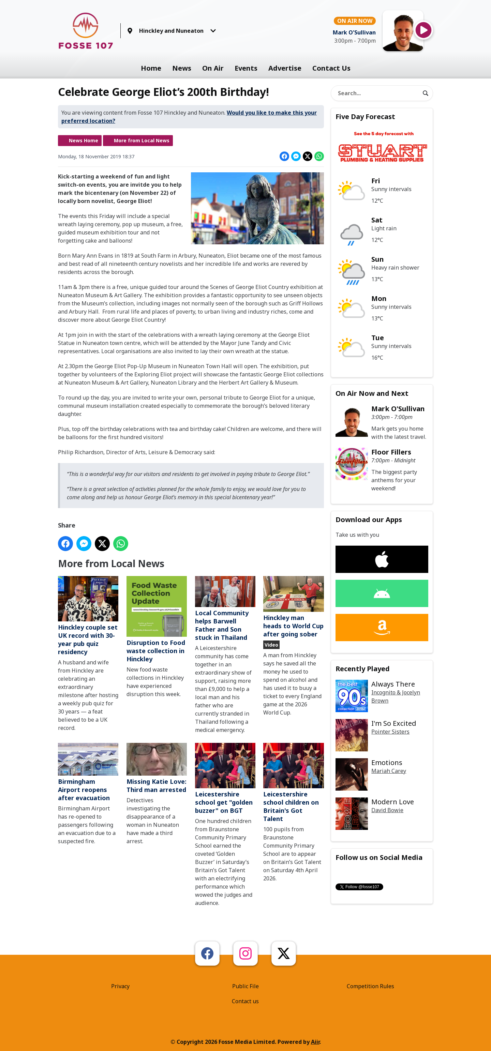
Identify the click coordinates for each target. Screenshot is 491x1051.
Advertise (284, 68)
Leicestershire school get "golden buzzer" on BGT (225, 779)
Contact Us (331, 68)
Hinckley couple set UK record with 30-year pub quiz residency (88, 616)
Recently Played (363, 668)
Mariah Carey (388, 771)
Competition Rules (370, 986)
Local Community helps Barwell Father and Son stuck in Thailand (225, 609)
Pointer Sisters (390, 731)
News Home (83, 140)
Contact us (245, 1001)
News (181, 68)
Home (151, 68)
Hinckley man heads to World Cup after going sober (293, 607)
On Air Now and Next (372, 393)
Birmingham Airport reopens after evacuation (88, 772)
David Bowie (387, 810)
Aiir (315, 1042)
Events (246, 68)
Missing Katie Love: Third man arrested (157, 768)
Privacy (120, 986)
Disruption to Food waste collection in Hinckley (157, 619)
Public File (245, 986)
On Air (213, 68)
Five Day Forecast (365, 116)
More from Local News (141, 140)
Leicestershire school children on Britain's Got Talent (293, 783)
